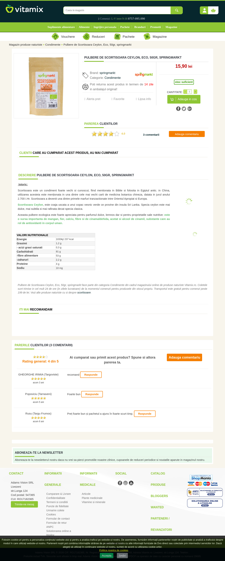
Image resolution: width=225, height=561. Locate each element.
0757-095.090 (136, 18)
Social (120, 473)
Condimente (52, 44)
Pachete (125, 27)
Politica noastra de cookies (113, 550)
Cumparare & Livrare (58, 493)
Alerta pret (93, 99)
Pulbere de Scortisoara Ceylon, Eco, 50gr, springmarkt (97, 44)
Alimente (84, 27)
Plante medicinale (92, 497)
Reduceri (98, 36)
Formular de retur (56, 522)
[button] (204, 9)
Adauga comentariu (187, 134)
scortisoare (84, 292)
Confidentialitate (55, 497)
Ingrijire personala (105, 27)
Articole (86, 493)
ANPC (50, 526)
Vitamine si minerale (93, 502)
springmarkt (107, 72)
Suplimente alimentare (61, 27)
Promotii (155, 27)
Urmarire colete (55, 510)
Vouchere (68, 36)
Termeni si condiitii (57, 502)
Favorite (119, 99)
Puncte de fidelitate (57, 506)
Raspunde (91, 374)
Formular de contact (58, 518)
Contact (16, 473)
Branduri (140, 27)
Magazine (171, 27)
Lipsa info (144, 99)
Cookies (51, 514)
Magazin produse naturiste (25, 44)
